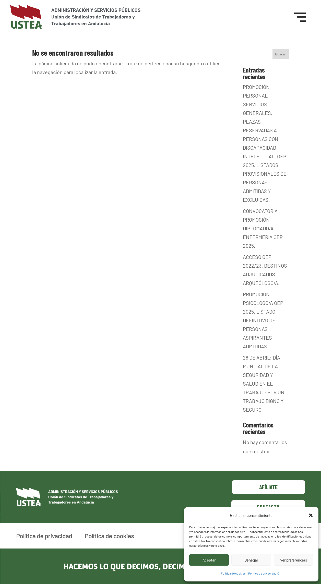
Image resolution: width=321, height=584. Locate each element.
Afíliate (268, 487)
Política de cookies (233, 573)
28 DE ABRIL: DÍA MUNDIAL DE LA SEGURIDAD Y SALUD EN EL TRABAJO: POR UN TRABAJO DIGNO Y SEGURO (263, 383)
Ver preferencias (293, 560)
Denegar (251, 560)
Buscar (280, 54)
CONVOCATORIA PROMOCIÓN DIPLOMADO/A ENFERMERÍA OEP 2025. (263, 228)
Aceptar (209, 560)
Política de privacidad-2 (263, 573)
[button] (310, 515)
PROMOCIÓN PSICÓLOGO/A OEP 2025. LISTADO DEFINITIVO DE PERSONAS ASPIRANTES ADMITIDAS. (263, 320)
